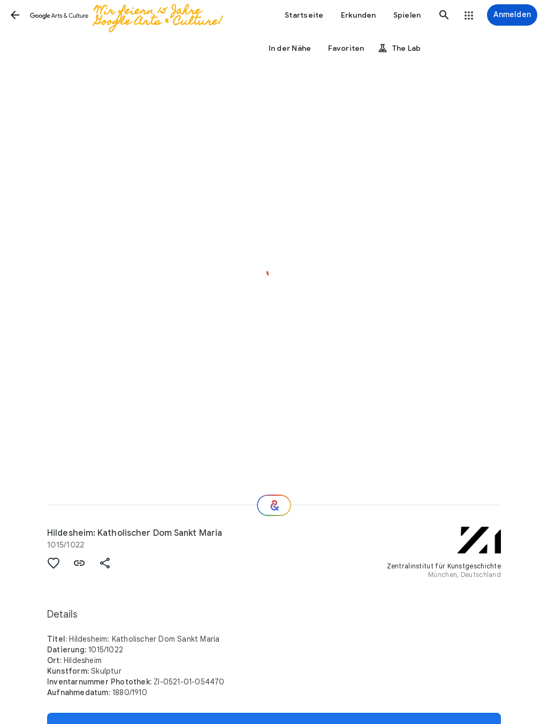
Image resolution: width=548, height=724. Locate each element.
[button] (15, 15)
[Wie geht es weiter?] (274, 505)
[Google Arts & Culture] (133, 15)
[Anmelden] (512, 15)
